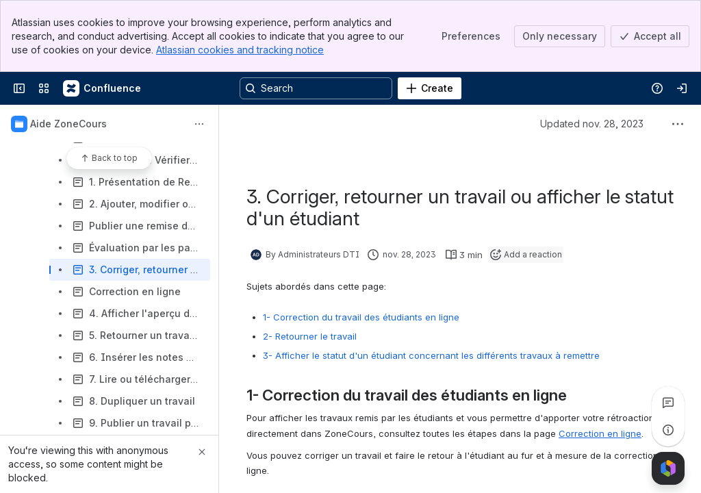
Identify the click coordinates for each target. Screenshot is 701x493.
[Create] (429, 88)
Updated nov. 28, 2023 (591, 123)
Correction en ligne (600, 433)
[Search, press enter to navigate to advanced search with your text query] (316, 88)
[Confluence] (102, 88)
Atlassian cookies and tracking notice (240, 49)
